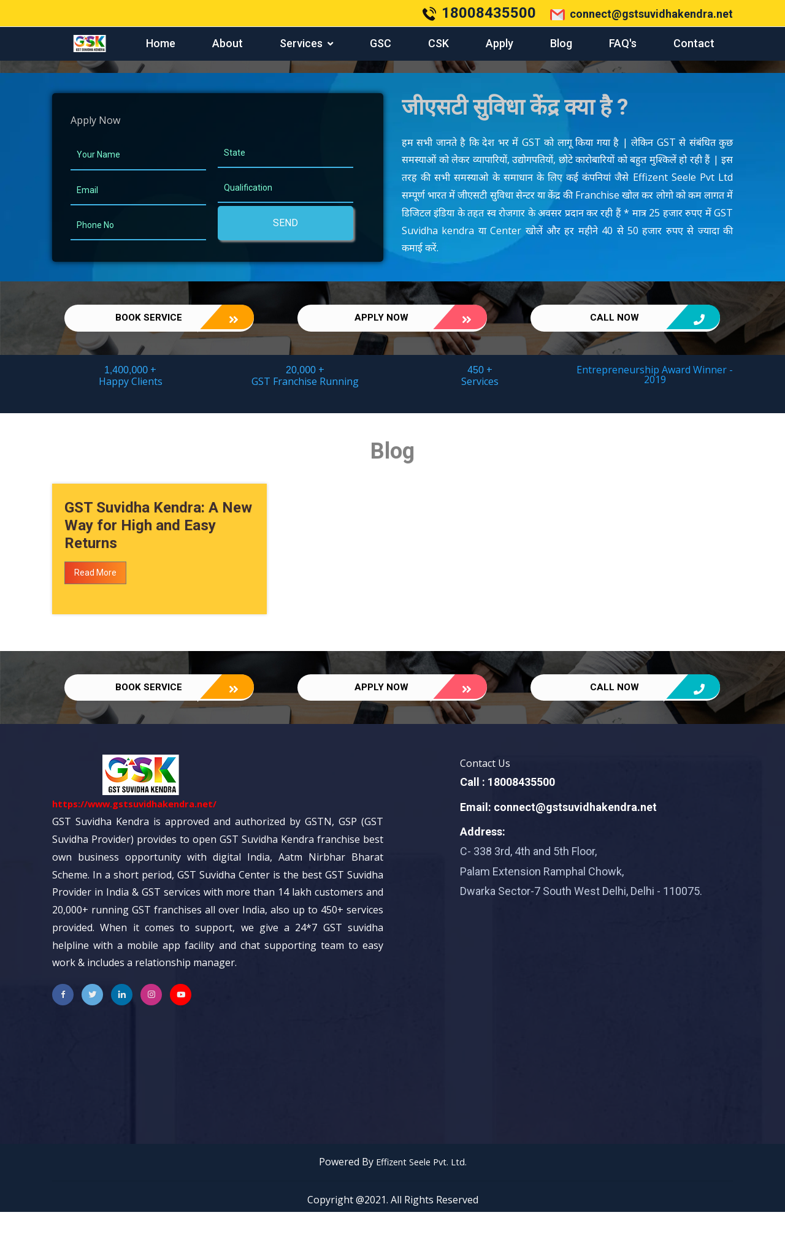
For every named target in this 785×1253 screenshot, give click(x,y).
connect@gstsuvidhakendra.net (641, 14)
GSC (380, 43)
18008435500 (489, 12)
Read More (95, 601)
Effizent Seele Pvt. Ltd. (421, 1203)
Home (160, 43)
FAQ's (623, 43)
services (301, 43)
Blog (561, 43)
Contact (693, 43)
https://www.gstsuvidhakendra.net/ (142, 845)
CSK (438, 43)
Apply (499, 43)
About (227, 43)
